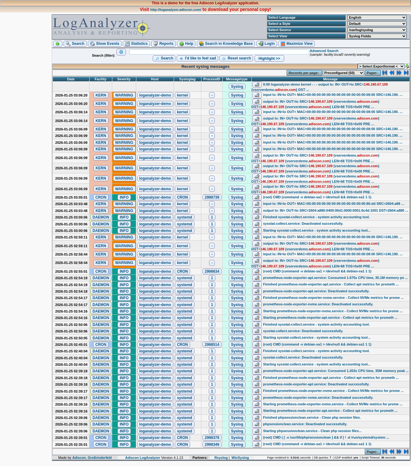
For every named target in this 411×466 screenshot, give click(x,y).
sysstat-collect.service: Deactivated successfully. (303, 223)
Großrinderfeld (100, 457)
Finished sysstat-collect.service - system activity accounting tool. (316, 217)
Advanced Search (324, 51)
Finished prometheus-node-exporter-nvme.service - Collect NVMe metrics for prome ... (333, 297)
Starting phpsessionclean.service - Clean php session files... (312, 431)
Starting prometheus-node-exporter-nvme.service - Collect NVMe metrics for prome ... (332, 311)
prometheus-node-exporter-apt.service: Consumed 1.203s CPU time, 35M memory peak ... (336, 371)
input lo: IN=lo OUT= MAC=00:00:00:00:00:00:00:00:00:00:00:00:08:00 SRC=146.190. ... (333, 94)
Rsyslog (221, 457)
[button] (57, 44)
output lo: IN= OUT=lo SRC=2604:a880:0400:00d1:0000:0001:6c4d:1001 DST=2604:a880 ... (335, 210)
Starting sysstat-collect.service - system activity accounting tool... (316, 230)
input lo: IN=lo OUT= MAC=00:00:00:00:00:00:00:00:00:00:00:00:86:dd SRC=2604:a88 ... (333, 203)
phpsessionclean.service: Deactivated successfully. (305, 424)
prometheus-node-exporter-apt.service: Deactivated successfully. (316, 291)
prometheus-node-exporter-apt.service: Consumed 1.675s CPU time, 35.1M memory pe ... (335, 278)
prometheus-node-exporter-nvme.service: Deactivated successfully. (318, 304)
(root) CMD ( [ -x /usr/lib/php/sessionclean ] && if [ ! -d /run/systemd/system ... (326, 437)
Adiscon (79, 457)
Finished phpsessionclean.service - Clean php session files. (312, 417)
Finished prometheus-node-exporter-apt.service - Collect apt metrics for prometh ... (331, 284)
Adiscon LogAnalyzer (142, 457)
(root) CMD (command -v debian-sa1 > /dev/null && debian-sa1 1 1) (317, 197)
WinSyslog (240, 457)
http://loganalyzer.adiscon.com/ (175, 10)
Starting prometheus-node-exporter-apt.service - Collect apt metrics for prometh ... (330, 317)
